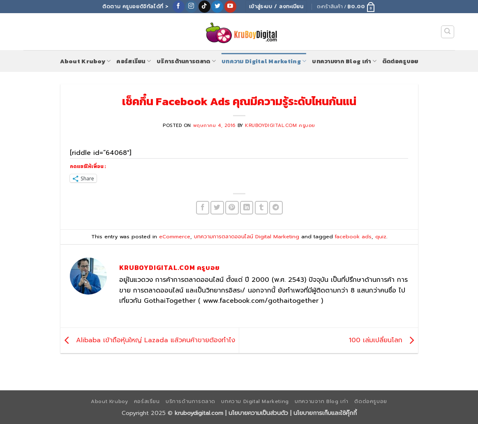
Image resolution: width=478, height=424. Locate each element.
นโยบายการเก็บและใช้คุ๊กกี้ (325, 412)
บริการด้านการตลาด (186, 61)
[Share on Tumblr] (261, 207)
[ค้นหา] (447, 32)
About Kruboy (85, 61)
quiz (380, 236)
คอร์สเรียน (133, 61)
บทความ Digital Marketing (264, 61)
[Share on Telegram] (276, 207)
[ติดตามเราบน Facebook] (179, 6)
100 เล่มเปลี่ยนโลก (383, 340)
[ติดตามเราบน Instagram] (191, 6)
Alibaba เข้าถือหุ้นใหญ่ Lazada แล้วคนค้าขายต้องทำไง (147, 340)
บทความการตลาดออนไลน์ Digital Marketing (246, 236)
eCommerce (174, 236)
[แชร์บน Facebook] (203, 207)
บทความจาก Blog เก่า (344, 61)
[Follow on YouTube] (230, 6)
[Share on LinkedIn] (247, 207)
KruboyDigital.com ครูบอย (280, 125)
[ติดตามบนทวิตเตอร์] (217, 6)
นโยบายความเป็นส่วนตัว (258, 412)
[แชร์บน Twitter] (217, 207)
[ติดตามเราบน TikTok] (204, 6)
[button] (346, 6)
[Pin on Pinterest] (232, 207)
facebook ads (353, 236)
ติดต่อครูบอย (400, 61)
